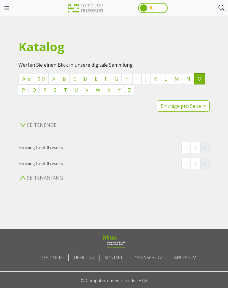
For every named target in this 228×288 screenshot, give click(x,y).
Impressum (184, 257)
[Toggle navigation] (6, 8)
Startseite (52, 257)
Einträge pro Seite (181, 106)
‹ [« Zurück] (186, 147)
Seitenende (38, 125)
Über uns (84, 257)
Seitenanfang (41, 178)
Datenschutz (148, 257)
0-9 (41, 79)
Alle (26, 79)
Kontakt (114, 257)
